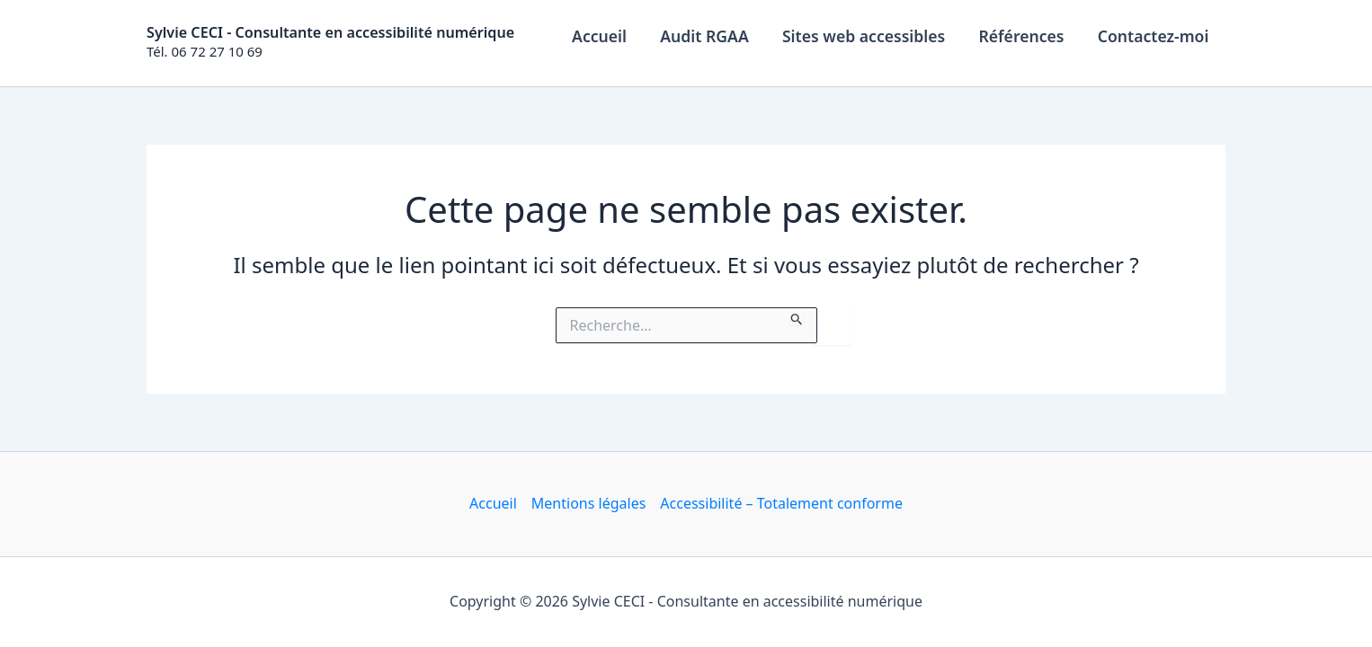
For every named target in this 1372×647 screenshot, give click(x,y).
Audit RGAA (710, 36)
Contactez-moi (1154, 36)
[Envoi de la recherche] (797, 316)
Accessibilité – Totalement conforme (781, 503)
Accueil (607, 36)
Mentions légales (588, 503)
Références (1023, 36)
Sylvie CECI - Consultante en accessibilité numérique (330, 32)
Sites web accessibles (868, 36)
